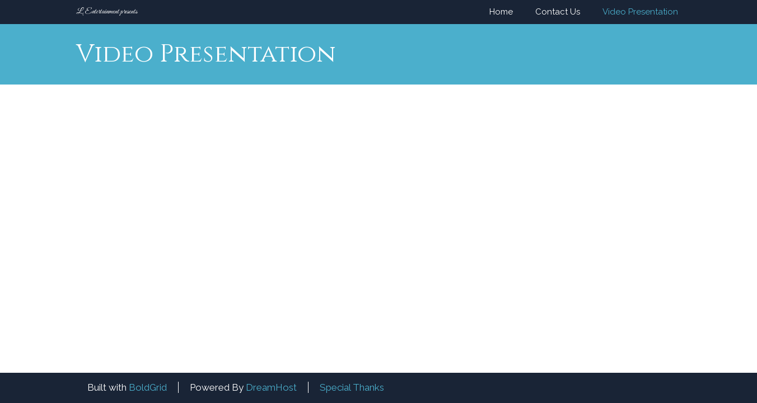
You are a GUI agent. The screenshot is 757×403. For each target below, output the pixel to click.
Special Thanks (352, 387)
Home (501, 12)
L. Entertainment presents (106, 12)
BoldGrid (148, 387)
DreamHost (271, 387)
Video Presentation (640, 12)
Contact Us (557, 12)
